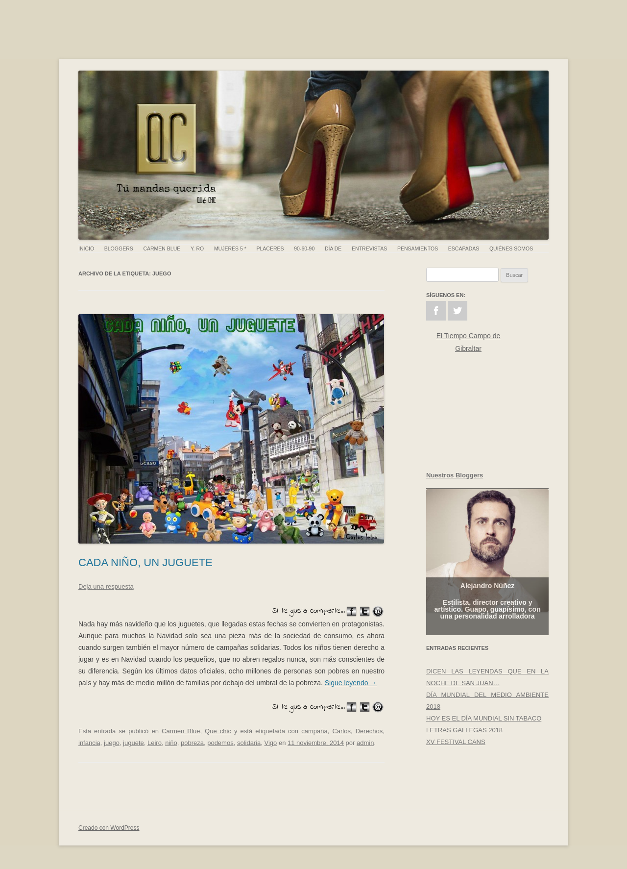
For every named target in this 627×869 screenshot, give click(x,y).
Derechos (369, 731)
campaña (314, 731)
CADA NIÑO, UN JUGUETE (145, 562)
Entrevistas (369, 248)
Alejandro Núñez (487, 591)
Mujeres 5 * (230, 248)
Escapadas (463, 248)
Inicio (86, 248)
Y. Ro (197, 248)
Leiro (154, 742)
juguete (133, 742)
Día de (333, 248)
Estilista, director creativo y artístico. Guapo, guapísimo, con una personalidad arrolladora (487, 615)
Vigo (271, 742)
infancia (89, 742)
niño (171, 742)
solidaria (249, 742)
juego (112, 742)
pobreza (192, 742)
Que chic (218, 731)
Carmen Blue (161, 248)
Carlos (341, 731)
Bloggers (118, 248)
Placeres (270, 248)
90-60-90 (304, 248)
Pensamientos (417, 248)
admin (365, 742)
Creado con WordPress (109, 827)
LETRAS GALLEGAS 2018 (464, 730)
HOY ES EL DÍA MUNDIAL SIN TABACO (483, 718)
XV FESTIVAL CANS (455, 741)
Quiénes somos (511, 248)
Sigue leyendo (351, 683)
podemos (220, 742)
